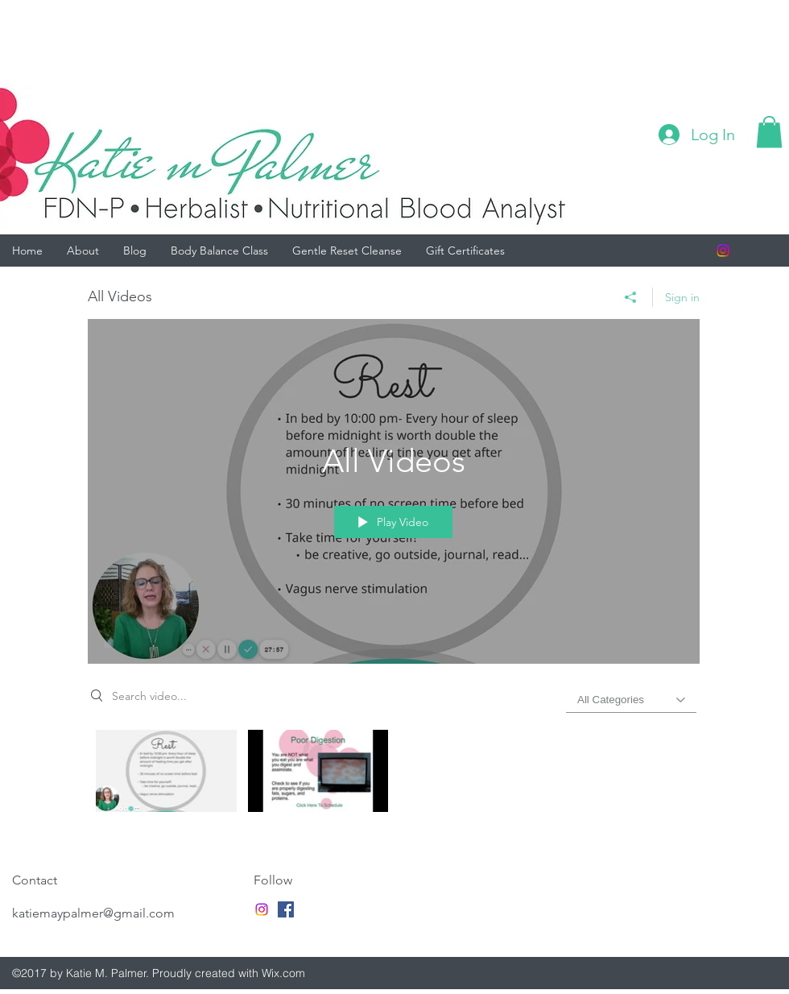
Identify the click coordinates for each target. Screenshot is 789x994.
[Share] (631, 297)
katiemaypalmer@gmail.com (93, 913)
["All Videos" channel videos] (393, 775)
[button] (769, 131)
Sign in (682, 297)
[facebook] (286, 909)
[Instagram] (723, 250)
